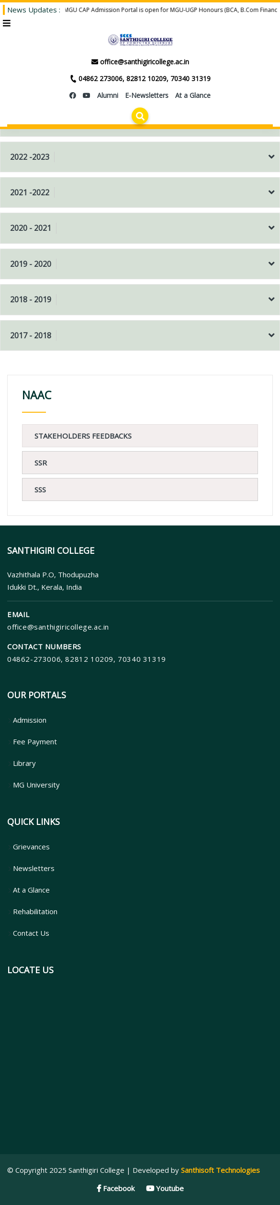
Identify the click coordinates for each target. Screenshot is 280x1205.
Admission (26, 720)
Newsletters (31, 868)
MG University (33, 784)
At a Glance (28, 890)
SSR (40, 462)
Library (21, 763)
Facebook (115, 1188)
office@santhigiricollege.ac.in (58, 627)
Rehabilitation (32, 911)
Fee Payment (32, 741)
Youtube (165, 1188)
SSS (40, 489)
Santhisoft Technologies (220, 1170)
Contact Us (28, 933)
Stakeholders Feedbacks (83, 436)
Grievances (28, 846)
